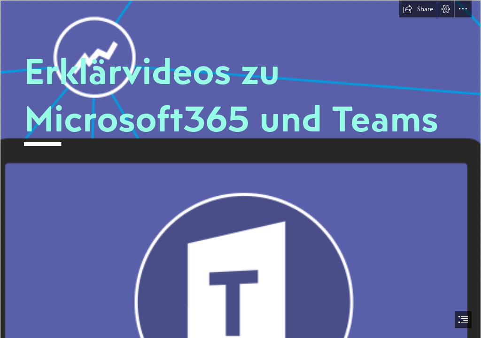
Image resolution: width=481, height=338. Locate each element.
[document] (240, 169)
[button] (418, 8)
